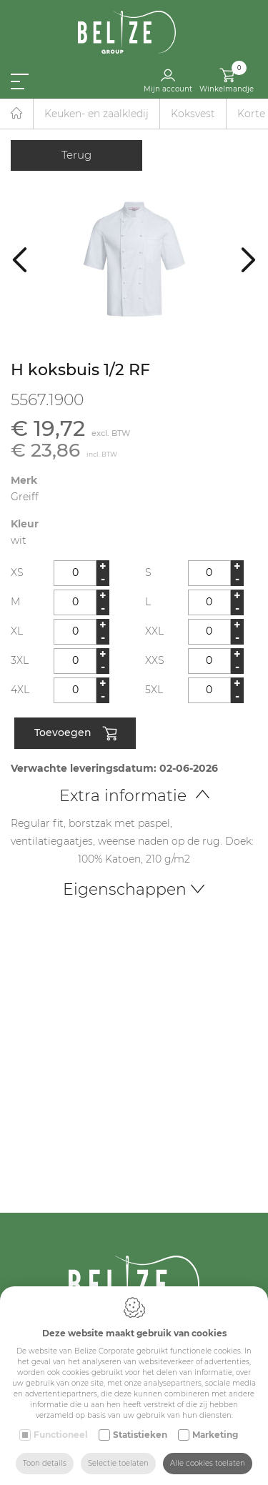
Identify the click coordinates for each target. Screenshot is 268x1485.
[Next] (248, 259)
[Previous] (19, 259)
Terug (76, 155)
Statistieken (140, 1434)
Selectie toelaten (118, 1463)
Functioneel (61, 1434)
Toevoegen (75, 733)
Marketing (215, 1434)
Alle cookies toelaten (207, 1463)
